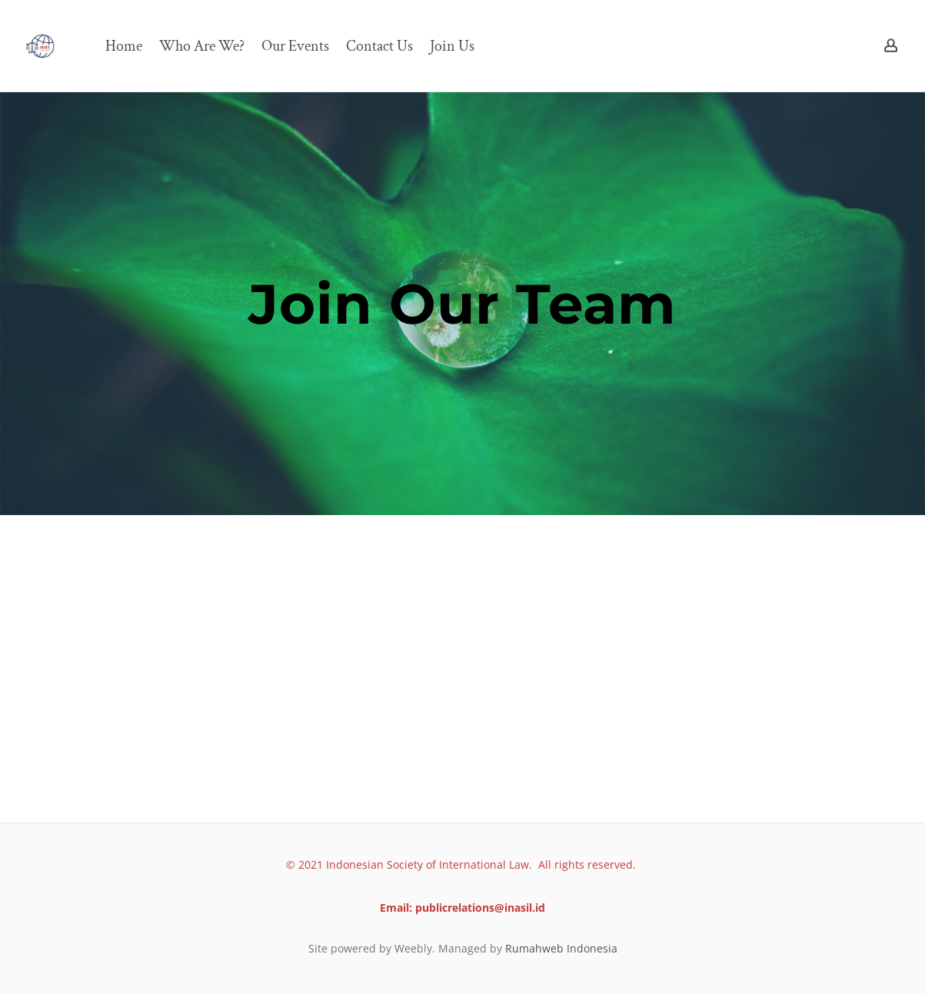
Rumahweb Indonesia (561, 948)
